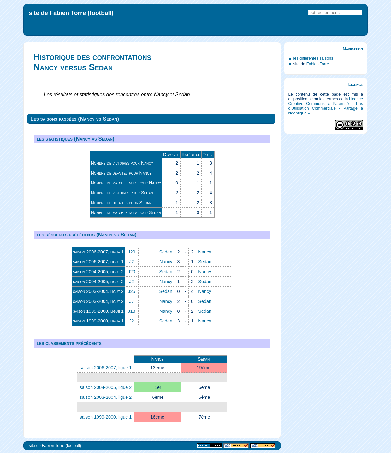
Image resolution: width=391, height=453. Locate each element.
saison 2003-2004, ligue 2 (98, 291)
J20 (131, 251)
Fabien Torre (317, 63)
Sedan (165, 251)
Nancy (204, 251)
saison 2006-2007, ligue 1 (98, 251)
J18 (131, 311)
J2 (131, 261)
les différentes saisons (313, 58)
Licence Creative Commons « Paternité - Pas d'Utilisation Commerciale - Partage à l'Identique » (325, 105)
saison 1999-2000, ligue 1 (98, 311)
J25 (131, 291)
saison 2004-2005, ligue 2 (98, 271)
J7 (131, 301)
